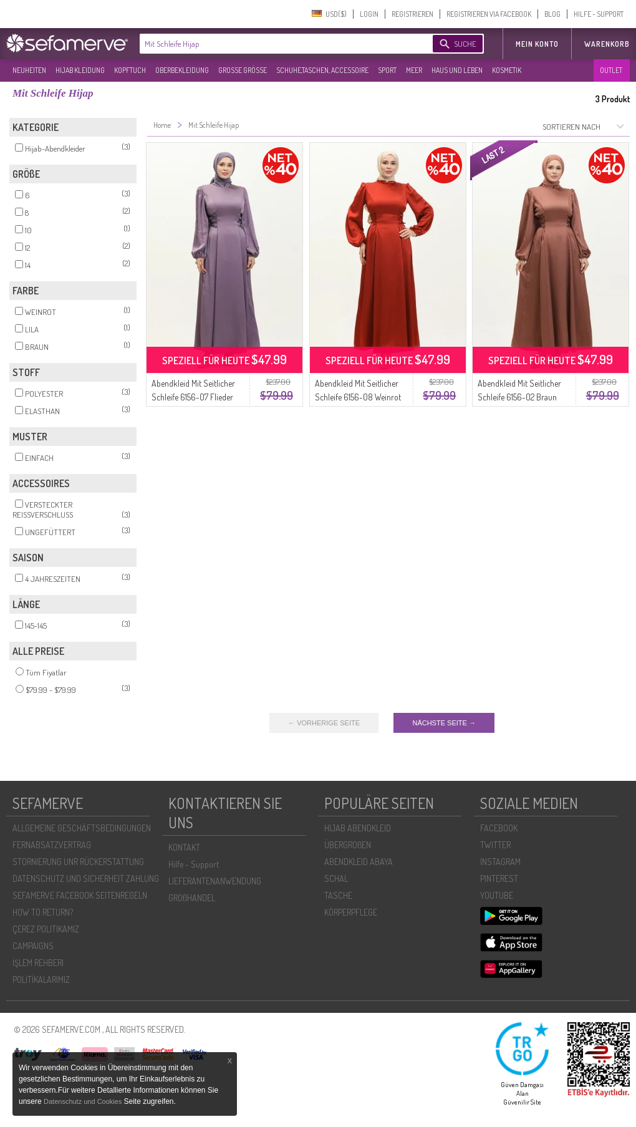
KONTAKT (184, 847)
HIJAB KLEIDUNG (80, 70)
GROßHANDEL (191, 897)
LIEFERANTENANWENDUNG (214, 881)
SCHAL (336, 878)
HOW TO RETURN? (42, 912)
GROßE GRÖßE (242, 70)
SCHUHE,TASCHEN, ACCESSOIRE (322, 70)
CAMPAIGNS (33, 946)
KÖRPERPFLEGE (350, 912)
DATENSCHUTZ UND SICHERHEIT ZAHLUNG (85, 878)
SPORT (387, 70)
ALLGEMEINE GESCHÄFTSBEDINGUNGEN (81, 828)
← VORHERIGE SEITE (324, 723)
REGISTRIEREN (412, 14)
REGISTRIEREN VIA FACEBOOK (488, 14)
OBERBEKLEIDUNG (182, 70)
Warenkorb (607, 44)
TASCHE (338, 895)
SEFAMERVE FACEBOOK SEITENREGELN (79, 895)
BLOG (552, 14)
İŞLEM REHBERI (38, 962)
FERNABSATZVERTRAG (51, 844)
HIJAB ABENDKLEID (357, 828)
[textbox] (276, 44)
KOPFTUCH (130, 70)
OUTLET (611, 70)
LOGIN (369, 14)
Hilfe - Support (193, 864)
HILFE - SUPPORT (599, 14)
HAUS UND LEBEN (457, 70)
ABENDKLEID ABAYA (358, 861)
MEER (414, 70)
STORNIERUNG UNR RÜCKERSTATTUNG (78, 861)
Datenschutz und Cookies (83, 1101)
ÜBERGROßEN (347, 844)
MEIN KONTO (537, 44)
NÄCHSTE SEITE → (443, 723)
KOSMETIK (506, 70)
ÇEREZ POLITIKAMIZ (45, 929)
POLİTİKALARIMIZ (41, 979)
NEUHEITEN (29, 70)
